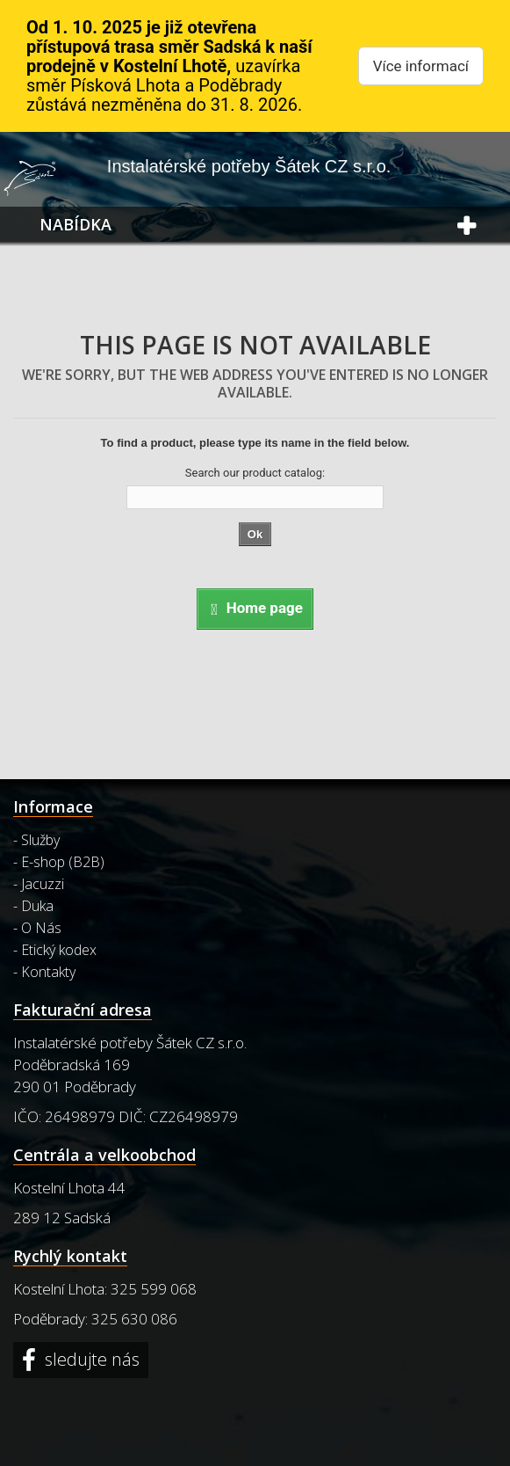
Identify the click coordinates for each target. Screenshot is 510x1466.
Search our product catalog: (255, 472)
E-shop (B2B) (62, 862)
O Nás (41, 927)
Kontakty (48, 971)
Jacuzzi (42, 883)
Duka (37, 905)
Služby (40, 840)
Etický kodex (59, 949)
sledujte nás (90, 1360)
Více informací (421, 66)
